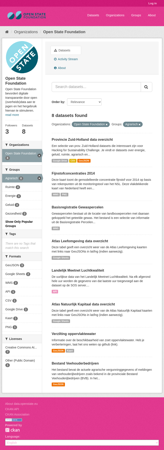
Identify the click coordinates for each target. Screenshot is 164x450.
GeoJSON (84, 160)
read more (12, 115)
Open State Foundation (64, 32)
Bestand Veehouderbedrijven (75, 363)
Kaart (70, 350)
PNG (64, 194)
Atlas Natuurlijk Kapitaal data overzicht (83, 304)
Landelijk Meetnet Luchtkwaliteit (78, 270)
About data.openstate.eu (21, 403)
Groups (136, 15)
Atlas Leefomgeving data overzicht (80, 241)
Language (12, 436)
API (55, 291)
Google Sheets (61, 257)
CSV (72, 160)
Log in (152, 3)
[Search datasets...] (96, 87)
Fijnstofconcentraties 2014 (73, 173)
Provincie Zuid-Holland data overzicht (82, 139)
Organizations (115, 15)
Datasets (93, 15)
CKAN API (12, 409)
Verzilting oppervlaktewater (74, 334)
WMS (56, 194)
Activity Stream (66, 59)
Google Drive (60, 160)
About (152, 15)
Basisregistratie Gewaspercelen (77, 207)
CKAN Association (17, 414)
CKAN (12, 430)
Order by (58, 102)
